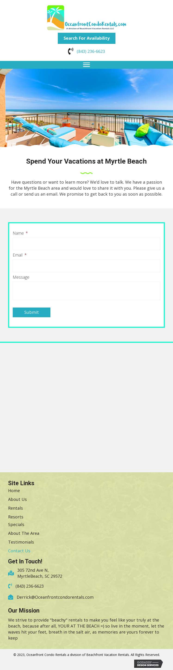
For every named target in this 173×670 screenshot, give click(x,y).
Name (20, 233)
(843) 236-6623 (91, 51)
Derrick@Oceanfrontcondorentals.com (55, 596)
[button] (86, 38)
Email (20, 254)
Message (21, 276)
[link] (14, 489)
